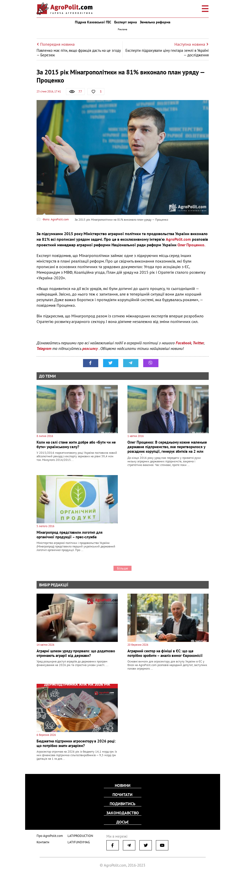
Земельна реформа (155, 22)
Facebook (183, 342)
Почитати (122, 794)
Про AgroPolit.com (50, 836)
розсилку (90, 348)
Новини (122, 785)
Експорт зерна (125, 22)
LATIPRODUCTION (80, 836)
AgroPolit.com (178, 239)
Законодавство (122, 812)
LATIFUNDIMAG (79, 842)
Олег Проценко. (191, 244)
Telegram (44, 348)
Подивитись (122, 803)
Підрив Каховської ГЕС (93, 22)
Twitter (198, 342)
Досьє (122, 821)
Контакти (43, 842)
